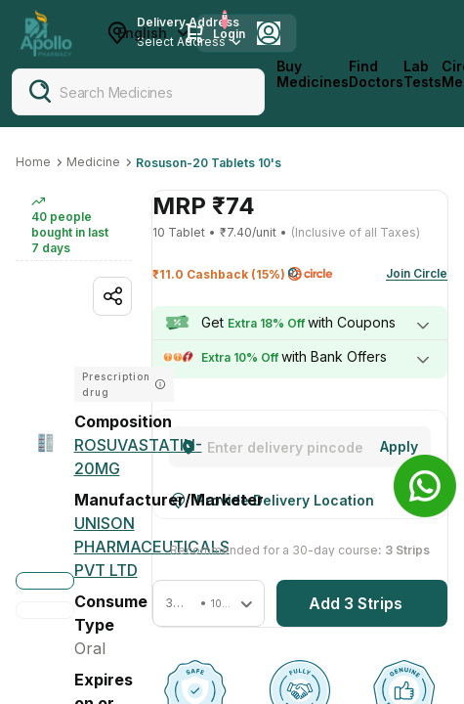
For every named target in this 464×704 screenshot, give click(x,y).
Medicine (93, 161)
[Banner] (425, 486)
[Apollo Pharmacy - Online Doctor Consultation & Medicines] (46, 33)
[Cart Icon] (194, 33)
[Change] (399, 446)
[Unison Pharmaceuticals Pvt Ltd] (152, 546)
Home (33, 161)
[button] (208, 603)
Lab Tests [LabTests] (422, 74)
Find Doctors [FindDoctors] (376, 74)
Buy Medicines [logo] (312, 74)
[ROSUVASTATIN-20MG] (138, 456)
